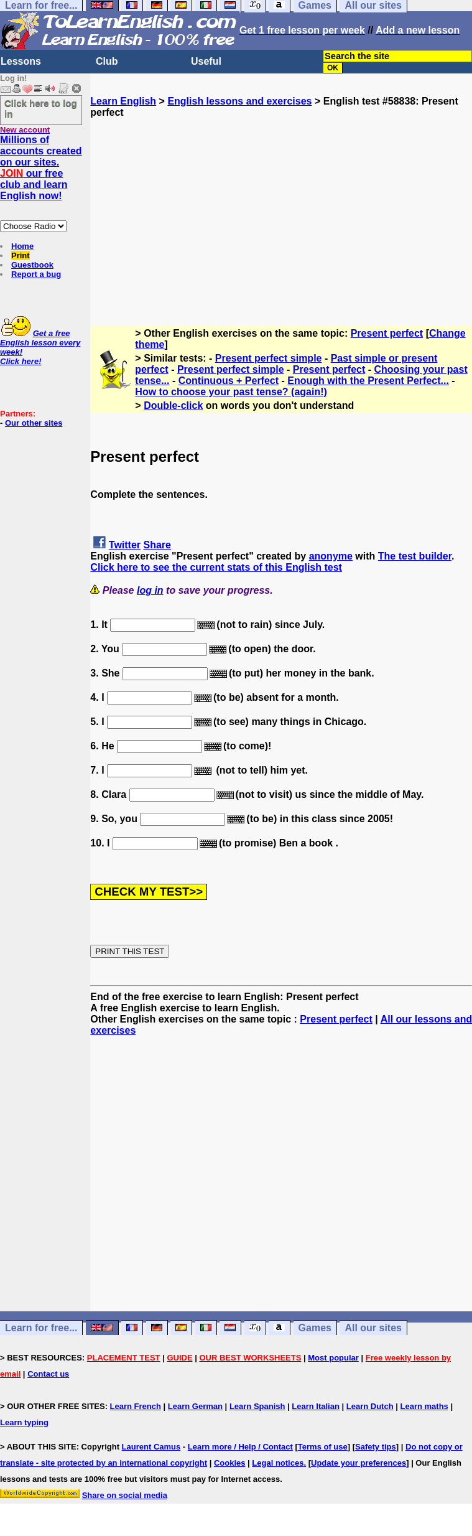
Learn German (195, 1406)
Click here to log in (40, 108)
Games (314, 1328)
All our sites (373, 1328)
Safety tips (375, 1446)
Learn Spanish (257, 1406)
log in (150, 590)
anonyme (331, 556)
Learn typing (24, 1422)
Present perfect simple (268, 358)
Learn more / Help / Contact (240, 1446)
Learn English (123, 101)
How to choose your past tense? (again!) (230, 391)
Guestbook (32, 264)
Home (22, 246)
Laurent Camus (151, 1446)
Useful (206, 61)
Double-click (173, 405)
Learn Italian (316, 1406)
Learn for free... (41, 1328)
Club (107, 61)
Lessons (21, 61)
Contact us (48, 1374)
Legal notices (277, 1463)
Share (157, 545)
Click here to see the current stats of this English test (216, 567)
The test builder (414, 556)
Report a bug (36, 274)
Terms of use (323, 1446)
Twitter (125, 545)
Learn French (135, 1406)
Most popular (333, 1357)
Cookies (230, 1463)
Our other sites (33, 423)
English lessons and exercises (239, 101)
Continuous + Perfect (228, 380)
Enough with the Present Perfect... (368, 380)
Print (20, 255)
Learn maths (424, 1406)
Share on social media (124, 1495)
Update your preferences (358, 1463)
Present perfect (387, 333)
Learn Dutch (370, 1406)
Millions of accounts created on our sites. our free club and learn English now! (41, 167)
